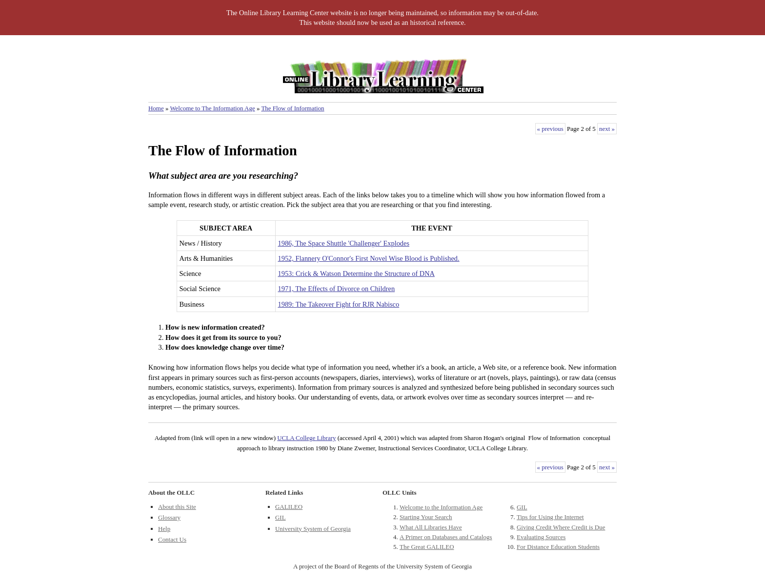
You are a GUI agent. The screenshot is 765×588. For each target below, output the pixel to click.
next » (607, 128)
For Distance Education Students (558, 546)
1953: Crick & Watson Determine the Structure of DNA (356, 273)
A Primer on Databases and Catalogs (446, 537)
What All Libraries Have (431, 527)
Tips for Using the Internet (550, 517)
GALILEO (288, 506)
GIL (280, 517)
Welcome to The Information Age (212, 108)
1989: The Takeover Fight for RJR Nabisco (339, 304)
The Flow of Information (292, 108)
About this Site (177, 506)
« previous (550, 128)
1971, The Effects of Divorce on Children (336, 289)
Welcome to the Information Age (441, 507)
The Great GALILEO (427, 546)
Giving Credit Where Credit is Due (561, 527)
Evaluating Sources (541, 537)
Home (156, 108)
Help (164, 528)
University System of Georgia (313, 528)
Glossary (169, 517)
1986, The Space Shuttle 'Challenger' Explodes (344, 243)
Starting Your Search (426, 517)
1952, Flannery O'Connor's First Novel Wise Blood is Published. (369, 258)
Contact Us (172, 539)
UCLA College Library (306, 437)
